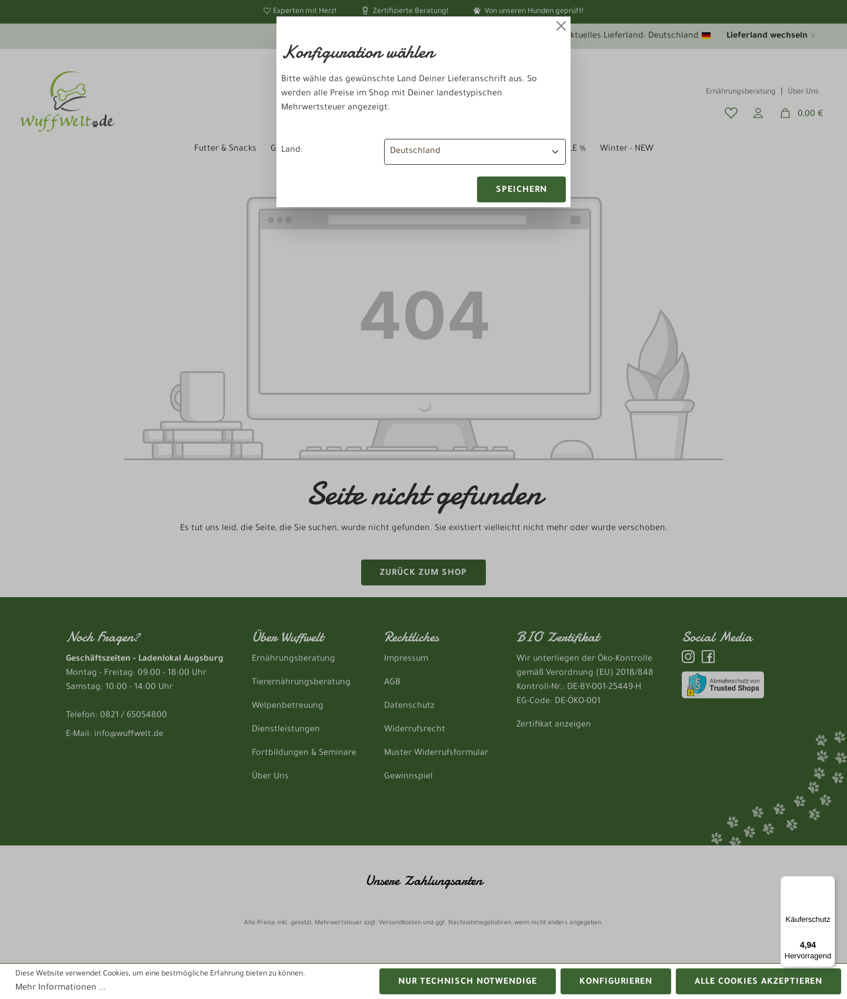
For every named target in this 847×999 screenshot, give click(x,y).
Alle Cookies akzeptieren (758, 982)
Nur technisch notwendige (467, 982)
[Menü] (828, 883)
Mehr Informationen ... (60, 988)
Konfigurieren (615, 982)
